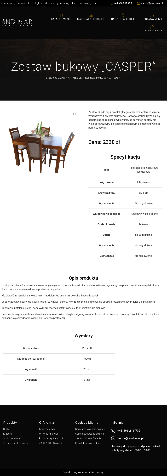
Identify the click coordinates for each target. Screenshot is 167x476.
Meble (77, 77)
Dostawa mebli (152, 16)
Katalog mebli (60, 16)
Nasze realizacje (123, 16)
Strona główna (58, 77)
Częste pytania (152, 28)
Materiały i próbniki (90, 16)
